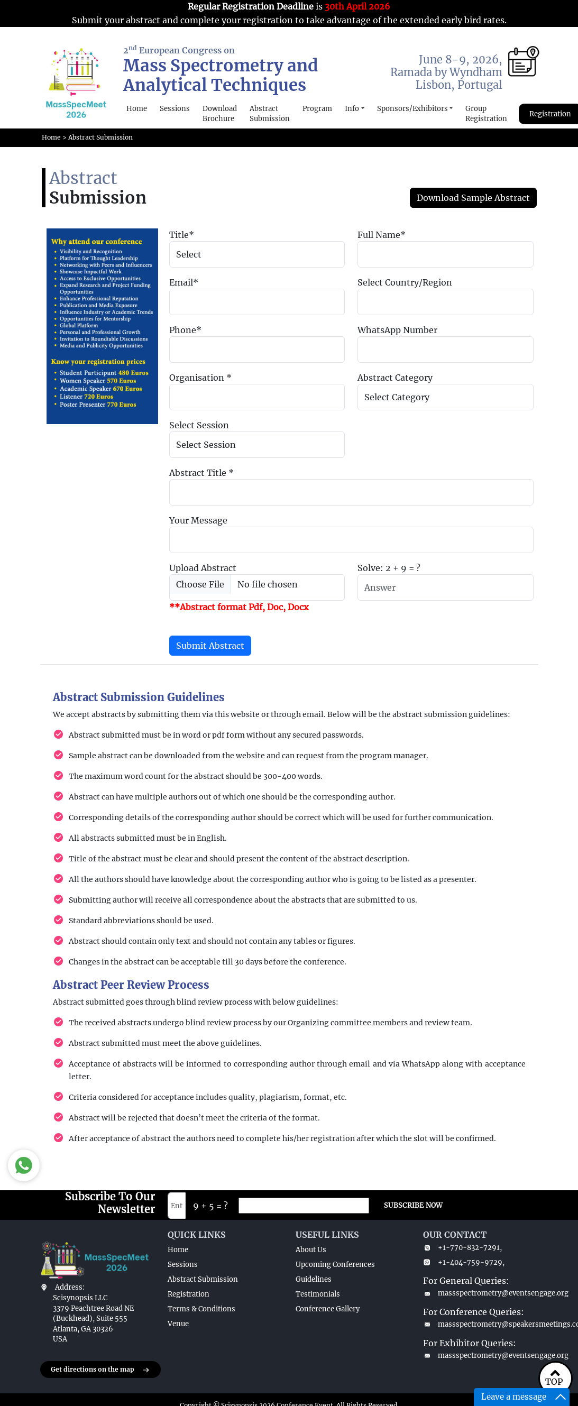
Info (352, 108)
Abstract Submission (270, 114)
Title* (181, 234)
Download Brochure (220, 114)
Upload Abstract (202, 568)
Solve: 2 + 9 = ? (388, 568)
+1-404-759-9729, (463, 1262)
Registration (188, 1294)
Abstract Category (395, 377)
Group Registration (486, 114)
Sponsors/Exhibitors (412, 108)
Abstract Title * (201, 472)
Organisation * (200, 377)
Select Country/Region (404, 282)
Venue (178, 1323)
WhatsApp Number (397, 330)
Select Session (199, 425)
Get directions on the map (100, 1370)
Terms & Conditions (201, 1308)
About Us (311, 1249)
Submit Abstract (210, 645)
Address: (70, 1287)
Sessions (175, 108)
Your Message (198, 520)
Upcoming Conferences (335, 1264)
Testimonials (318, 1294)
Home (136, 108)
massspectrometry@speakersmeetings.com (480, 1324)
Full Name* (381, 234)
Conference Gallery (328, 1308)
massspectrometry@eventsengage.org (480, 1293)
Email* (183, 282)
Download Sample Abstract (473, 197)
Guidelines (314, 1279)
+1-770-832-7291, (462, 1247)
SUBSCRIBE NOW (413, 1205)
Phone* (185, 330)
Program (317, 108)
